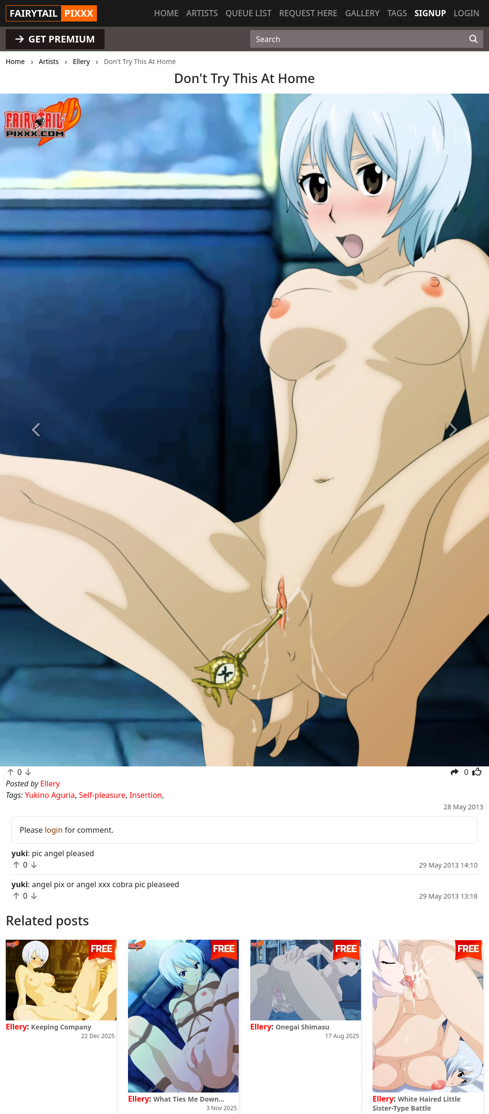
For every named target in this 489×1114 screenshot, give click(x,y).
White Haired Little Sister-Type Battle (416, 1103)
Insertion (145, 795)
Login (466, 13)
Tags (397, 13)
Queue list (248, 13)
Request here (308, 13)
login (54, 830)
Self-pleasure (102, 795)
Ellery (16, 1026)
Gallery (362, 13)
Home (166, 13)
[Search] (473, 39)
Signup (430, 13)
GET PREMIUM (55, 38)
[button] (37, 430)
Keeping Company (61, 1026)
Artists (202, 13)
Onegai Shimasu (303, 1026)
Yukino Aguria (50, 795)
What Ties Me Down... (188, 1098)
